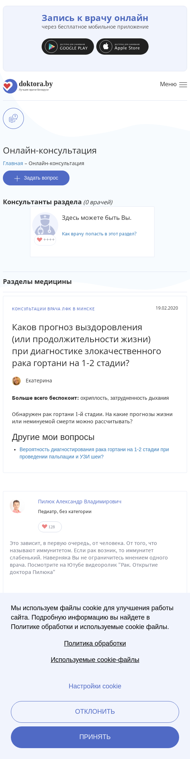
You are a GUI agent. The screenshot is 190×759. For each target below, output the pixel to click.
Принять (95, 737)
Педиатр (47, 511)
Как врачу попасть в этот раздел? (99, 233)
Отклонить (95, 711)
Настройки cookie (95, 686)
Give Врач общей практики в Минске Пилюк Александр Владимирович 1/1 (45, 527)
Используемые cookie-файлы (95, 659)
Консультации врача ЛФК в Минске (53, 308)
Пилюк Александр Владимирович (80, 501)
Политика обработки (95, 643)
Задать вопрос (36, 178)
